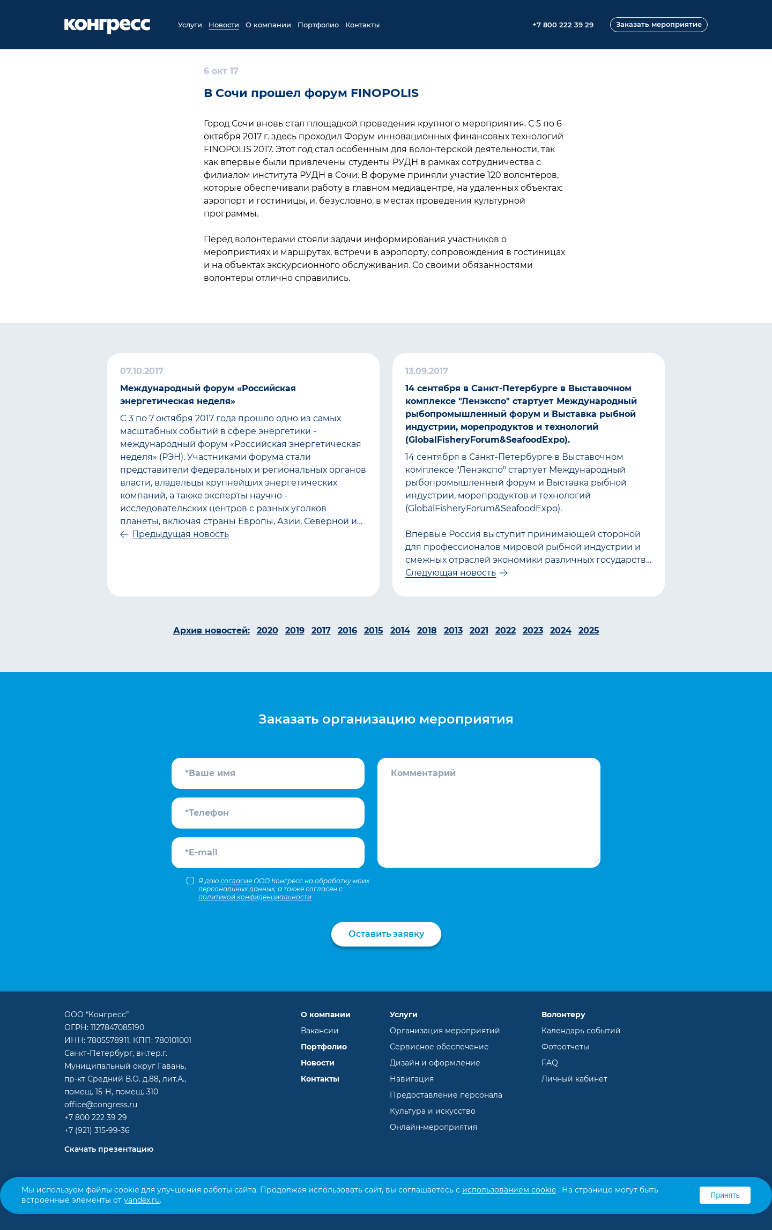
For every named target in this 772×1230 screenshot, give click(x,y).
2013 (453, 630)
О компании (268, 24)
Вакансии (320, 1030)
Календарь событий (581, 1030)
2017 (321, 630)
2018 (427, 630)
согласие (236, 881)
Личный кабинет (574, 1079)
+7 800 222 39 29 (95, 1117)
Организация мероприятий (445, 1030)
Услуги (190, 24)
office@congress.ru (100, 1104)
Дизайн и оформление (435, 1063)
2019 (295, 630)
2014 (400, 630)
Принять (725, 1195)
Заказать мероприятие (659, 24)
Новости (224, 24)
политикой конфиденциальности (254, 897)
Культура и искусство (433, 1111)
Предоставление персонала (446, 1095)
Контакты (362, 24)
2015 (373, 630)
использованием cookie (509, 1190)
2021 (479, 630)
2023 (533, 630)
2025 (588, 630)
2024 (560, 630)
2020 (267, 630)
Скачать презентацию (108, 1149)
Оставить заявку (386, 934)
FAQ (549, 1063)
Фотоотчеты (565, 1047)
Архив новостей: (211, 630)
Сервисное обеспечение (439, 1047)
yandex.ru (142, 1200)
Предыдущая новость (180, 534)
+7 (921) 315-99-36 (97, 1130)
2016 (347, 630)
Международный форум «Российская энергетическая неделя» (208, 394)
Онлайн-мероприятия (433, 1127)
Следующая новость (450, 573)
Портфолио (318, 24)
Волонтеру (563, 1014)
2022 (505, 630)
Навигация (412, 1079)
